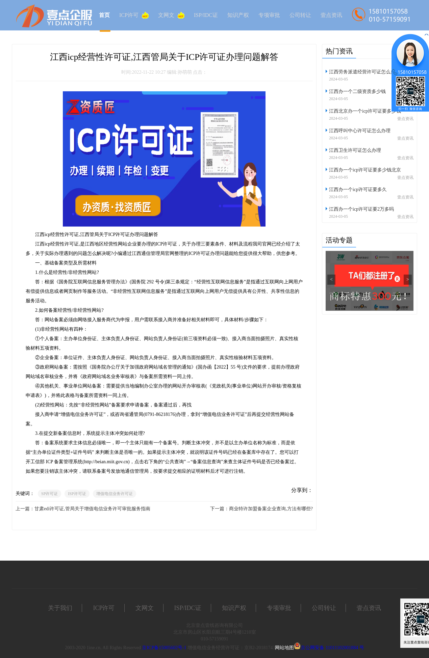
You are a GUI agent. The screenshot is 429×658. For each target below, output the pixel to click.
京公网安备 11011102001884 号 (332, 647)
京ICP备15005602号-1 (164, 647)
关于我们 (60, 608)
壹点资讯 (331, 15)
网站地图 (284, 647)
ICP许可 (134, 15)
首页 (104, 15)
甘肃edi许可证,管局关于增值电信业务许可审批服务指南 (92, 508)
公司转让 (300, 15)
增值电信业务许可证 (114, 493)
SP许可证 (49, 493)
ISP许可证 (77, 493)
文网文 (171, 15)
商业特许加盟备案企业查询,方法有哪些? (271, 508)
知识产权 (238, 15)
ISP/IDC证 (206, 15)
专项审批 (269, 15)
